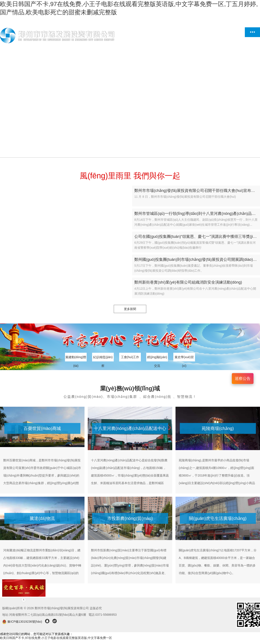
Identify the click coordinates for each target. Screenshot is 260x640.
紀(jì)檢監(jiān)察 (102, 358)
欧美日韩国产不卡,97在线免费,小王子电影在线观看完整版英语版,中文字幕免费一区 (56, 638)
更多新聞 (130, 309)
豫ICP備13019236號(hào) (22, 621)
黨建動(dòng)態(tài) (75, 358)
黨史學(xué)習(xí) (184, 358)
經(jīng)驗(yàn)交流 (157, 358)
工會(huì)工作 (130, 357)
